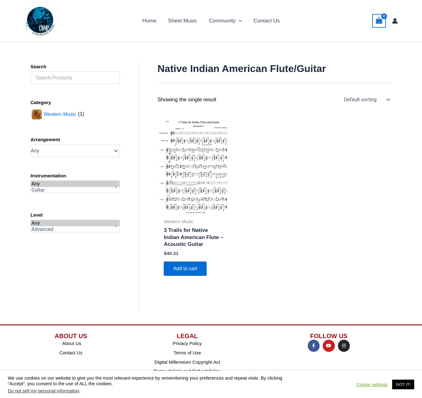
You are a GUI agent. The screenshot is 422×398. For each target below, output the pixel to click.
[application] (238, 20)
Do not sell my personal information (43, 390)
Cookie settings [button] (371, 384)
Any (75, 184)
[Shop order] (366, 100)
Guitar (75, 190)
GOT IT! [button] (403, 384)
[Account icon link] (395, 21)
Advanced (75, 229)
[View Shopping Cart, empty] (379, 21)
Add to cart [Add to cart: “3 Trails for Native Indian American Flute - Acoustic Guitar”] (185, 268)
